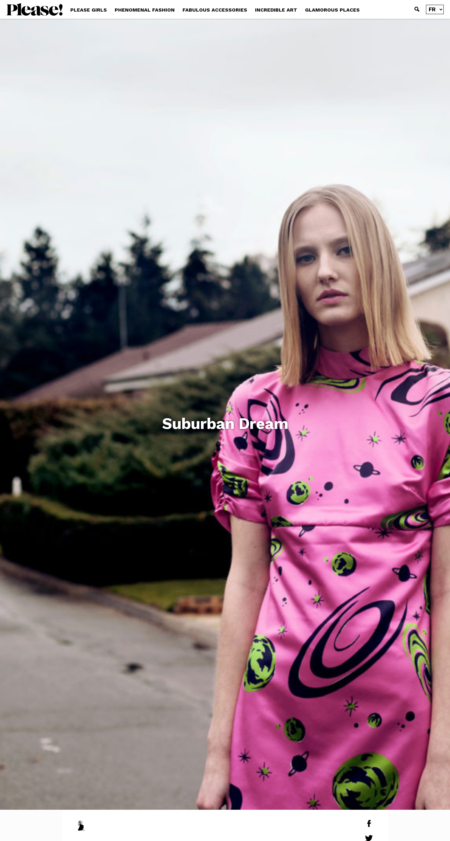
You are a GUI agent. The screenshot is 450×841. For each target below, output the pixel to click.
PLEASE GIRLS (88, 10)
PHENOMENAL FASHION (145, 10)
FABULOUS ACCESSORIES (214, 10)
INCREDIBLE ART (276, 10)
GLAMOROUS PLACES (332, 10)
